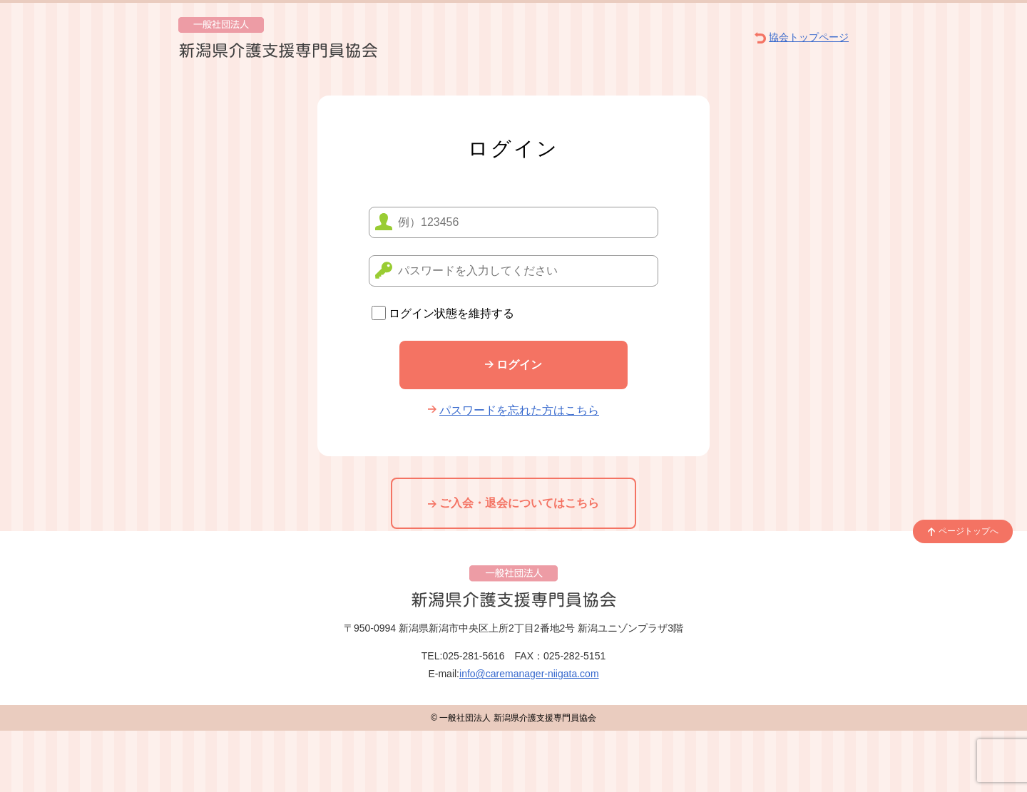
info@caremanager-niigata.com (529, 673)
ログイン (513, 365)
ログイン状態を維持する (443, 313)
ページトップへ (962, 531)
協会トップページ (802, 37)
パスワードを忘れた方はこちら (513, 410)
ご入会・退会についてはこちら (513, 503)
